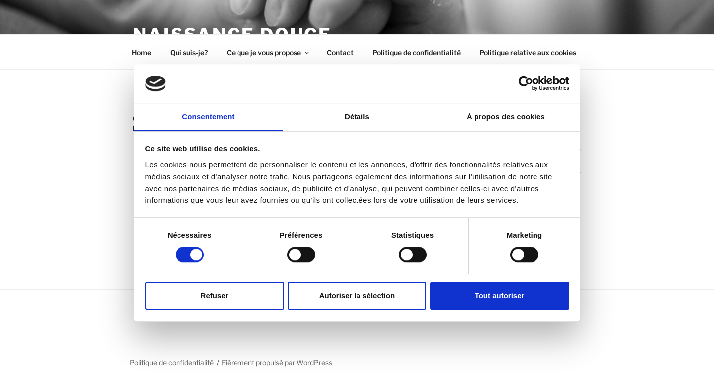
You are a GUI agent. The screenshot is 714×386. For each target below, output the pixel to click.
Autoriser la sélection (357, 295)
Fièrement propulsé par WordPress (277, 362)
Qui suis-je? (189, 52)
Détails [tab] (357, 116)
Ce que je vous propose (268, 52)
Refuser (215, 295)
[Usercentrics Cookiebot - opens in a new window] (525, 83)
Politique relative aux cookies (527, 52)
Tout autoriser (500, 295)
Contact (340, 52)
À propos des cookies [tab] (506, 116)
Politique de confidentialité (416, 52)
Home (141, 52)
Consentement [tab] (208, 116)
